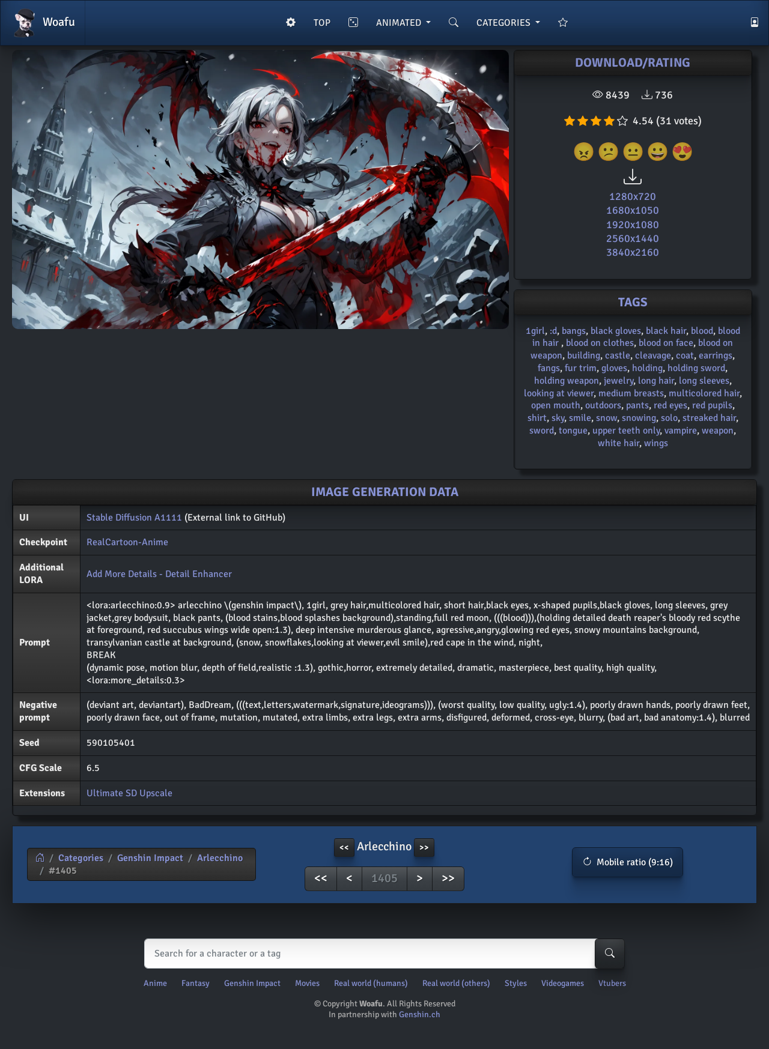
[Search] (381, 954)
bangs (574, 331)
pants (637, 405)
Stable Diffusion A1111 (134, 518)
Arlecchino (220, 858)
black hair (666, 331)
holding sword (696, 368)
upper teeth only (626, 431)
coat (685, 355)
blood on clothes (600, 343)
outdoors (603, 405)
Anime (155, 983)
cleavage (653, 355)
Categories (80, 858)
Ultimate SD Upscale (129, 793)
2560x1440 (632, 238)
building (583, 355)
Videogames (562, 983)
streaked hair (709, 418)
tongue (573, 431)
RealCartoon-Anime (127, 542)
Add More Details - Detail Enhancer (159, 574)
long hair (656, 381)
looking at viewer (559, 393)
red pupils (712, 405)
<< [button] (344, 847)
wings (656, 443)
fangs (549, 368)
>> (448, 878)
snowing (639, 418)
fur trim (581, 368)
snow (606, 418)
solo (669, 418)
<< (320, 878)
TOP (322, 23)
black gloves (616, 331)
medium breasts (631, 393)
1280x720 (632, 196)
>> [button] (424, 847)
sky (558, 418)
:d (553, 331)
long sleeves (704, 381)
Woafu (42, 23)
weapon (718, 431)
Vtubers (612, 983)
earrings (715, 355)
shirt (537, 418)
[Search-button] (610, 954)
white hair (618, 443)
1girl (535, 331)
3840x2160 (632, 252)
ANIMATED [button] (400, 23)
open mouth (555, 405)
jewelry (618, 381)
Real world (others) (456, 983)
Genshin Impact (150, 858)
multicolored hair (704, 393)
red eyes (670, 405)
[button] (627, 862)
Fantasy (195, 983)
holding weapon (566, 381)
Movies (307, 983)
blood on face (666, 343)
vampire (680, 431)
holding (647, 368)
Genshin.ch (419, 1014)
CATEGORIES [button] (504, 23)
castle (617, 355)
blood (702, 331)
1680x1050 (632, 210)
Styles (516, 983)
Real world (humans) (371, 983)
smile (580, 418)
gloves (614, 368)
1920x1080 (632, 224)
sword (541, 431)
